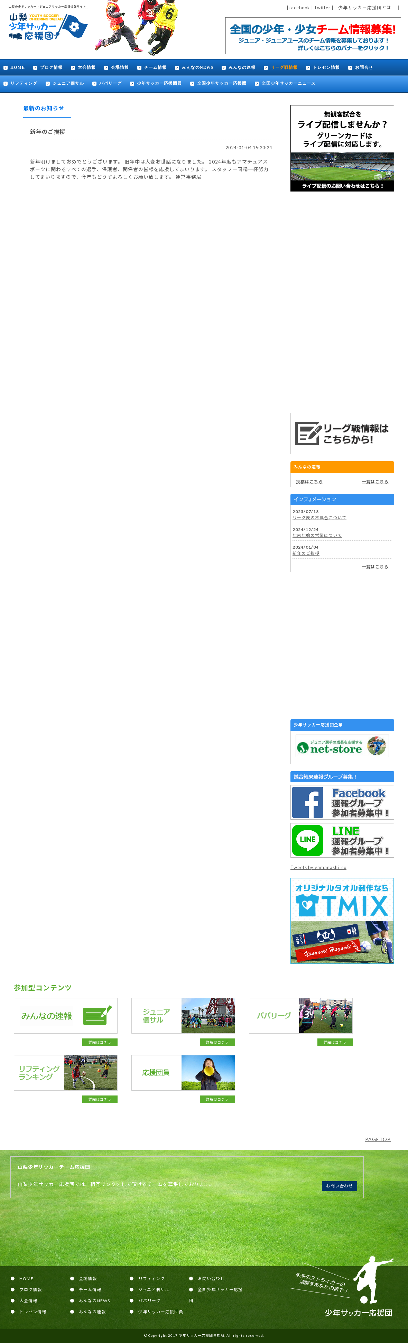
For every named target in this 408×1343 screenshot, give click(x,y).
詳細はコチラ (100, 1042)
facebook (299, 7)
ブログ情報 (51, 67)
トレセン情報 (326, 67)
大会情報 (87, 67)
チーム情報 (155, 67)
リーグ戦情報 (284, 67)
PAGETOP (378, 1139)
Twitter (322, 7)
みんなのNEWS (197, 67)
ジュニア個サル (68, 83)
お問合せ (364, 67)
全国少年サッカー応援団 (222, 83)
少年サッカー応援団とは (364, 7)
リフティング (23, 83)
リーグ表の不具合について (319, 517)
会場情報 (120, 67)
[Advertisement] (342, 302)
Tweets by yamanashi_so (318, 867)
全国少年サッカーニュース (289, 83)
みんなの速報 (242, 67)
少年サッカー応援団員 (159, 83)
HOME (17, 67)
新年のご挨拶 (306, 553)
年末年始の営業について (317, 535)
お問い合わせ (339, 1185)
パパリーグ (110, 83)
